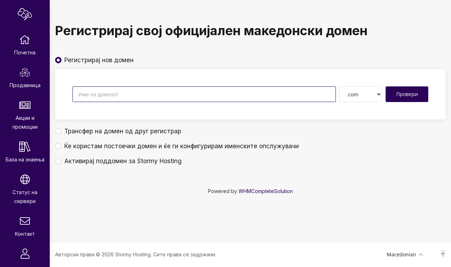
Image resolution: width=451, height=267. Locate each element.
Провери (407, 94)
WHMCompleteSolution (265, 191)
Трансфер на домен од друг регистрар (118, 131)
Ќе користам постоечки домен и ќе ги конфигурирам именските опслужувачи (177, 146)
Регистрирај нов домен (94, 60)
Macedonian (405, 254)
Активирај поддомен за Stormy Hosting (118, 161)
